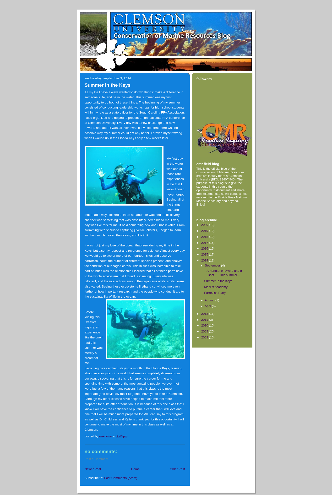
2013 (205, 313)
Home (135, 469)
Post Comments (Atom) (120, 478)
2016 (205, 248)
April (208, 306)
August (210, 300)
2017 (205, 243)
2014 (205, 260)
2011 (205, 319)
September (213, 265)
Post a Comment (97, 459)
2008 (205, 337)
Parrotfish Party (215, 292)
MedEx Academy (216, 287)
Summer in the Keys (218, 281)
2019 (205, 231)
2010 (205, 325)
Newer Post (93, 469)
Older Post (177, 469)
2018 (205, 237)
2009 (205, 331)
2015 (205, 254)
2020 (205, 225)
